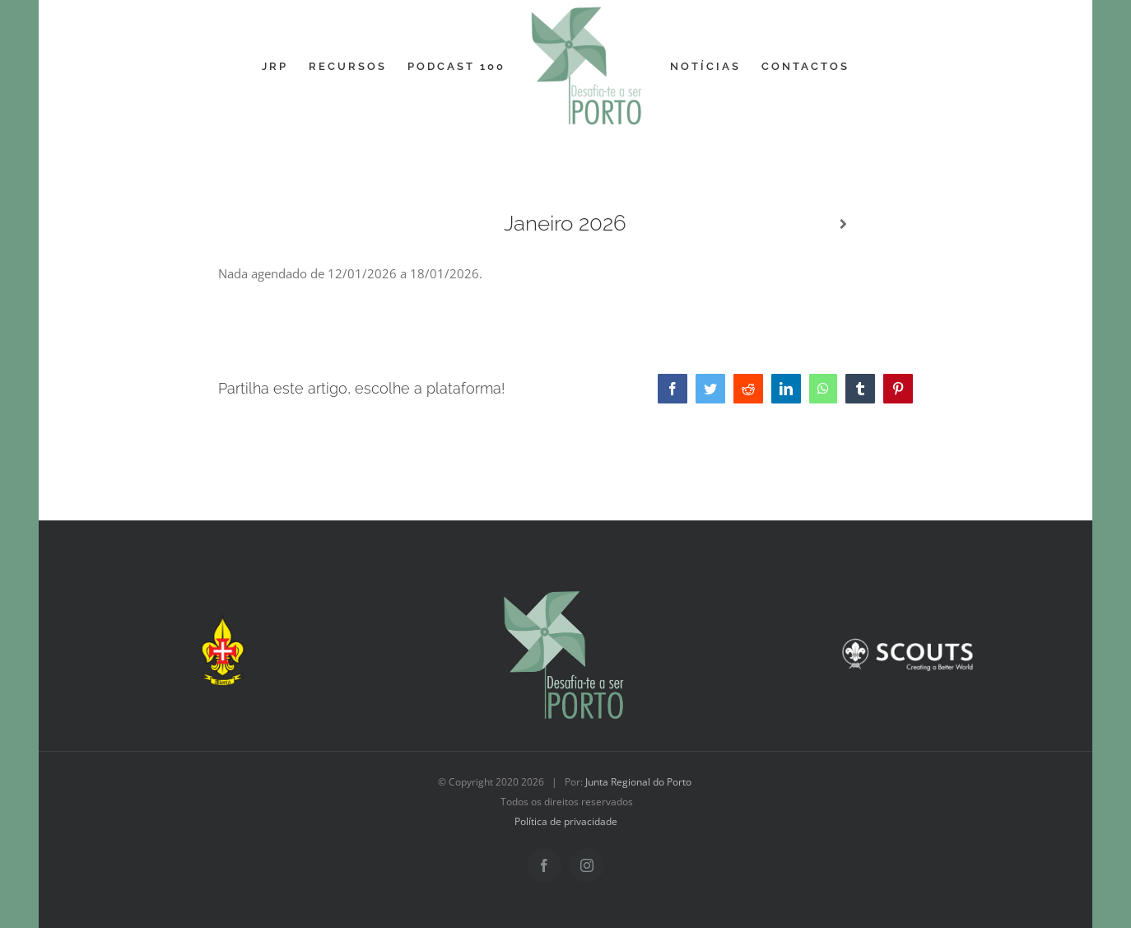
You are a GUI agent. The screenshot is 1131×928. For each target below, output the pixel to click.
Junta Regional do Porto (638, 782)
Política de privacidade (565, 821)
